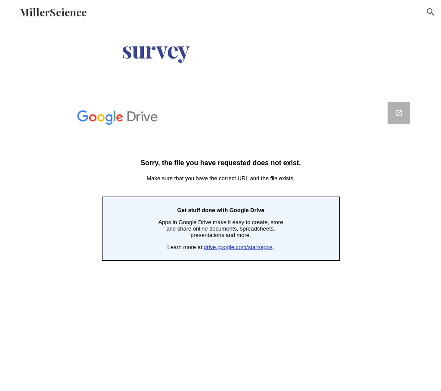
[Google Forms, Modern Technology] (221, 224)
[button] (430, 12)
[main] (156, 49)
